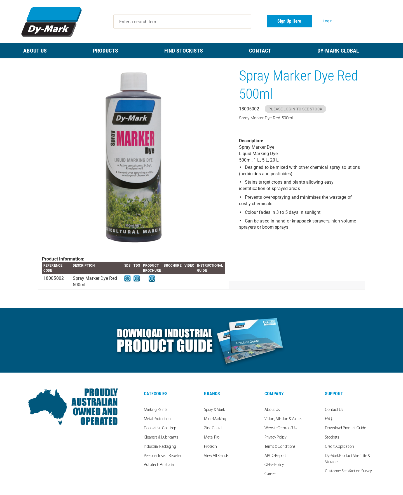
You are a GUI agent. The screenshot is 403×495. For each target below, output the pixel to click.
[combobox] (182, 22)
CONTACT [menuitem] (260, 50)
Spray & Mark (214, 410)
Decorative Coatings (160, 428)
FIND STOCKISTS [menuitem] (183, 50)
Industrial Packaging (160, 447)
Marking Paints (156, 410)
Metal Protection (157, 419)
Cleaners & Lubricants (161, 437)
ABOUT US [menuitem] (35, 50)
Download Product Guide (345, 428)
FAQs (329, 419)
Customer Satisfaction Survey (348, 471)
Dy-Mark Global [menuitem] (338, 50)
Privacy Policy (275, 437)
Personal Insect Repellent (164, 456)
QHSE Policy (274, 465)
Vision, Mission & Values (283, 419)
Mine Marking (215, 419)
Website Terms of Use (281, 428)
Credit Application (339, 447)
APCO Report (275, 456)
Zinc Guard (213, 428)
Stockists (332, 437)
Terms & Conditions (280, 447)
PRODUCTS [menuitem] (105, 50)
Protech (210, 447)
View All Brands (216, 456)
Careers (270, 474)
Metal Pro (211, 437)
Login (328, 21)
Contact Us (334, 410)
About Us (272, 410)
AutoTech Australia (159, 465)
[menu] (201, 50)
